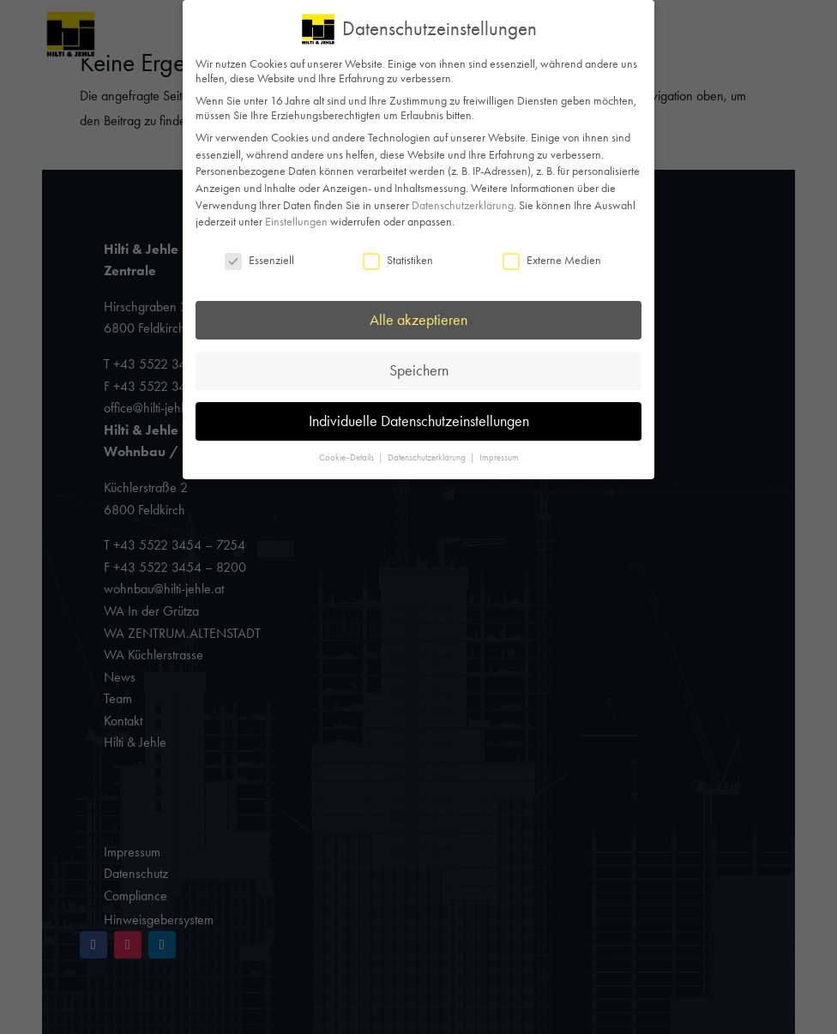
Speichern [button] (419, 370)
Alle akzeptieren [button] (418, 319)
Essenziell (259, 260)
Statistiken (398, 260)
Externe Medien (552, 260)
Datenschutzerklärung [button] (428, 457)
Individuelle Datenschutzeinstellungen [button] (419, 421)
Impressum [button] (499, 457)
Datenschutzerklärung (463, 205)
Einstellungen (296, 221)
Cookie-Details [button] (347, 457)
